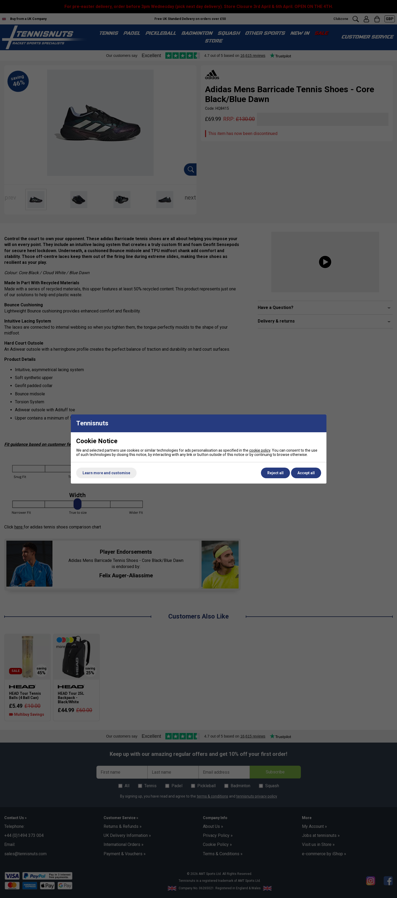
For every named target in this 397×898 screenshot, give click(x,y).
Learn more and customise (106, 473)
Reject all (275, 473)
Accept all (306, 473)
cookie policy (259, 450)
